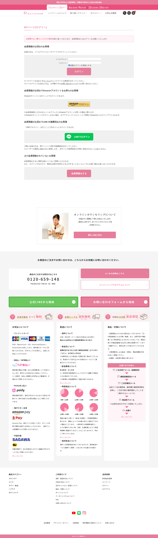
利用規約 (76, 523)
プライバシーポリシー (61, 523)
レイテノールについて (57, 13)
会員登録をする (79, 173)
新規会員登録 (107, 478)
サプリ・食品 (13, 485)
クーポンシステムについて (65, 496)
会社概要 (47, 523)
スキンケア (13, 478)
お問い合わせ (109, 523)
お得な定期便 (110, 13)
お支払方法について (63, 482)
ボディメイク (13, 492)
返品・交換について (63, 489)
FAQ (57, 499)
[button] (79, 104)
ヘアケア (12, 489)
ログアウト (106, 489)
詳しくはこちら (17, 456)
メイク (11, 482)
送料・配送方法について (64, 478)
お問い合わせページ (69, 84)
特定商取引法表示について (92, 523)
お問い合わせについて (63, 503)
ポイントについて (62, 492)
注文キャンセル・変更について (67, 485)
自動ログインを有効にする (80, 65)
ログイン (105, 485)
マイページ (106, 482)
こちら (47, 81)
